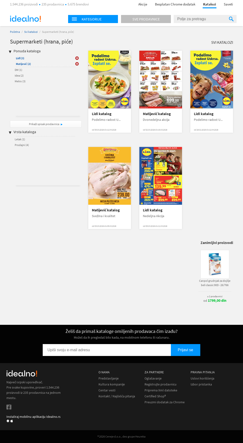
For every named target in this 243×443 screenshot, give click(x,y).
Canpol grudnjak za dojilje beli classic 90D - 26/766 (214, 283)
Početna (15, 32)
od (214, 300)
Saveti (228, 4)
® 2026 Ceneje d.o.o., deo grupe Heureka (121, 436)
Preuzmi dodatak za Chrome (165, 402)
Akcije (142, 4)
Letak (20, 139)
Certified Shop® (155, 396)
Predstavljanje (108, 378)
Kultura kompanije (111, 384)
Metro (20, 81)
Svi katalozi (31, 32)
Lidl (20, 58)
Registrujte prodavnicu (161, 384)
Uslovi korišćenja (202, 378)
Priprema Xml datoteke (161, 390)
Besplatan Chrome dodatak (175, 4)
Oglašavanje (153, 378)
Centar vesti (106, 390)
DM (18, 70)
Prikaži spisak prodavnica (44, 124)
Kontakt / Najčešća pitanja (116, 396)
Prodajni (22, 145)
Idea (19, 75)
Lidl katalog (102, 114)
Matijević (23, 64)
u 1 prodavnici (215, 296)
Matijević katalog (157, 114)
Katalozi (209, 4)
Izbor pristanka (201, 384)
